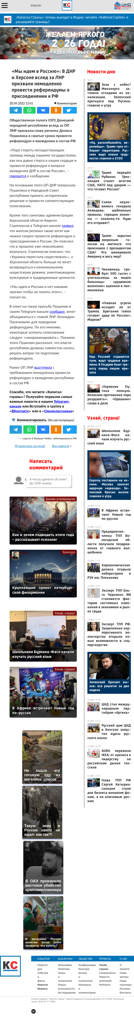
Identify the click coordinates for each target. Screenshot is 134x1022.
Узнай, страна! (65, 613)
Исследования (67, 992)
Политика (64, 969)
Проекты (105, 959)
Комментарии (67, 103)
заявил (67, 225)
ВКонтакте (20, 411)
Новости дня (101, 72)
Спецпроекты (107, 973)
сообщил (57, 311)
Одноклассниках (58, 411)
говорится (18, 176)
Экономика (65, 965)
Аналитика (65, 959)
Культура (69, 552)
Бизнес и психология (60, 499)
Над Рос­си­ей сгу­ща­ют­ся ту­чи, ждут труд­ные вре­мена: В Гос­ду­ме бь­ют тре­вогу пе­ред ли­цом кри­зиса (109, 364)
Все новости (60, 446)
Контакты (125, 992)
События (43, 959)
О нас (123, 959)
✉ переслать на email (30, 446)
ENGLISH (36, 5)
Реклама (125, 988)
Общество (86, 959)
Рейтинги (104, 985)
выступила (43, 367)
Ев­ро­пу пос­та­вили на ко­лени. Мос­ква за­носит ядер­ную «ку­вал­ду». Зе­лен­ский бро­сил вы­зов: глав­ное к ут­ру (109, 488)
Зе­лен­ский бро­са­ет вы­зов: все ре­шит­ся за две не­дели (109, 686)
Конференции (87, 965)
